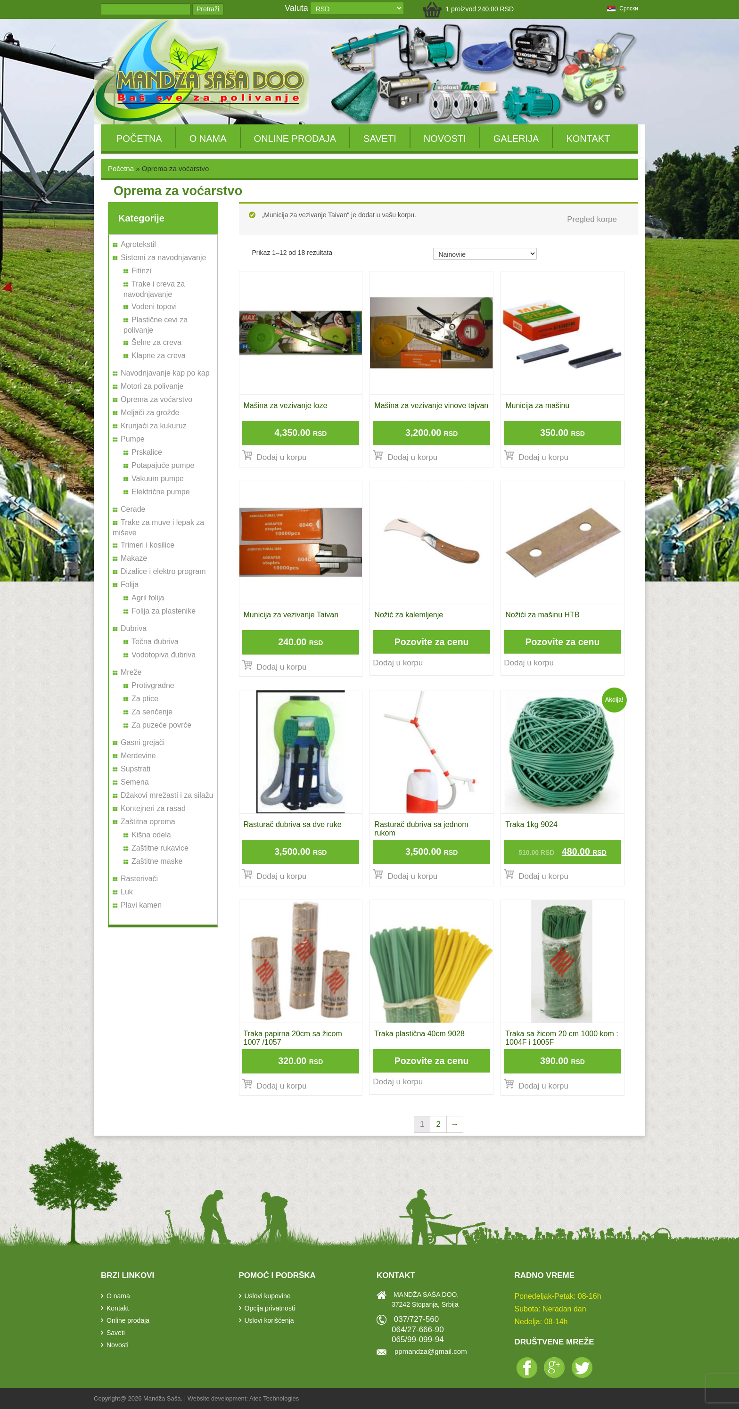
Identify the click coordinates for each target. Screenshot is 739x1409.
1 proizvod (479, 9)
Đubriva (134, 628)
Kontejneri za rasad (153, 808)
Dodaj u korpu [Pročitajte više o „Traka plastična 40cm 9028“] (398, 1081)
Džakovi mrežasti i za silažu (167, 795)
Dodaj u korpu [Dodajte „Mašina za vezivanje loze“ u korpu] (282, 457)
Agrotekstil (138, 244)
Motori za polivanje (152, 386)
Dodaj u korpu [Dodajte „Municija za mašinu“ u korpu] (543, 457)
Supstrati (135, 769)
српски (622, 8)
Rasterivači (139, 879)
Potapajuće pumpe (162, 465)
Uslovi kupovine (268, 1296)
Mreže (131, 672)
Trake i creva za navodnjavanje (154, 289)
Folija (130, 585)
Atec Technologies (274, 1398)
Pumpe (133, 439)
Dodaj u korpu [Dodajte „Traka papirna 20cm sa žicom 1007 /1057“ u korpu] (282, 1085)
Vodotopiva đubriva (163, 655)
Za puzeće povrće (161, 725)
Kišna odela (151, 835)
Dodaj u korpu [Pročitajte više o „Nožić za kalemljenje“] (398, 662)
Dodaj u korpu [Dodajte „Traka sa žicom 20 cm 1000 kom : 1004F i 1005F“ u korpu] (543, 1085)
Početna (139, 138)
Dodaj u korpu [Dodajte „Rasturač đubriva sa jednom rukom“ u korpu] (412, 876)
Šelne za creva (156, 342)
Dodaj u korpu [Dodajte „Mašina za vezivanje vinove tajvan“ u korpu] (412, 457)
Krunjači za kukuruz (154, 426)
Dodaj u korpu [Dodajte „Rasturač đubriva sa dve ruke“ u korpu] (282, 876)
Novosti (445, 138)
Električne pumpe (160, 492)
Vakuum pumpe (157, 479)
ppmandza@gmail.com (430, 1351)
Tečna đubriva (155, 642)
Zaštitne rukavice (160, 848)
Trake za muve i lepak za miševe (158, 527)
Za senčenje (151, 712)
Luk (127, 892)
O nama (208, 138)
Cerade (133, 509)
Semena (135, 782)
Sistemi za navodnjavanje (163, 258)
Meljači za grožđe (150, 413)
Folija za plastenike (163, 611)
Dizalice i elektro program (163, 571)
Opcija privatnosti (270, 1308)
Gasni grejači (142, 742)
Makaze (134, 558)
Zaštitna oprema (148, 822)
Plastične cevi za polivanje (155, 325)
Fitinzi (141, 271)
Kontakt (588, 138)
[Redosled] (485, 254)
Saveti (379, 138)
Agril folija (147, 598)
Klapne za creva (158, 356)
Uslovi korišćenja (269, 1320)
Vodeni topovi (154, 307)
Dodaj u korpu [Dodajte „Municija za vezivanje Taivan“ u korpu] (282, 667)
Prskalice (146, 452)
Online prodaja (295, 138)
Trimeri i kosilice (147, 545)
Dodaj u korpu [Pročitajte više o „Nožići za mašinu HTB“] (529, 662)
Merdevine (138, 756)
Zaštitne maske (156, 861)
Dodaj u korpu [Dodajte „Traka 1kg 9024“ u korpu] (543, 876)
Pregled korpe (592, 219)
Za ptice (144, 699)
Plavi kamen (141, 905)
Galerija (516, 138)
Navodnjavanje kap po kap (165, 373)
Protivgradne (152, 685)
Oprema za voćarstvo (156, 399)
